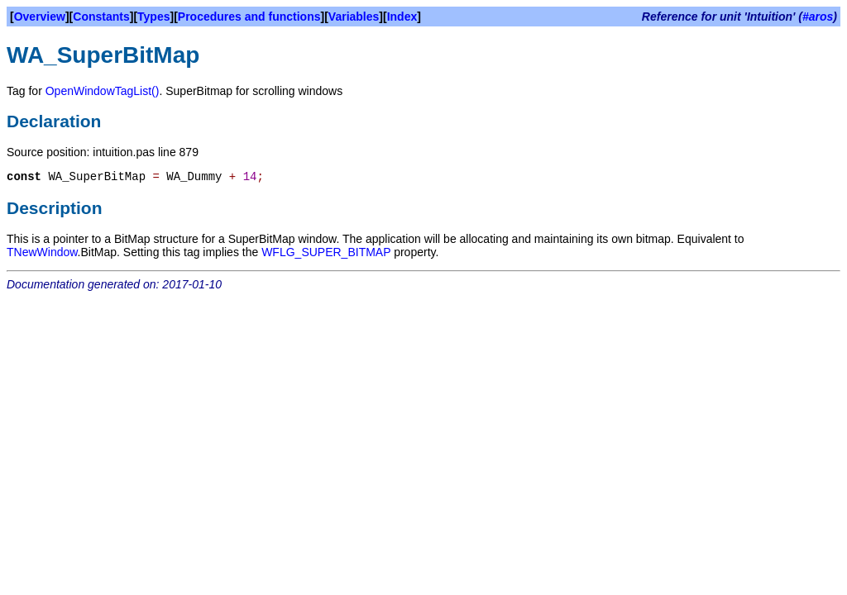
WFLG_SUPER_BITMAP (325, 252)
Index (402, 16)
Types (153, 16)
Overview (39, 16)
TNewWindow (42, 252)
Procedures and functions (249, 16)
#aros (817, 16)
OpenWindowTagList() (102, 91)
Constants (101, 16)
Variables (354, 16)
